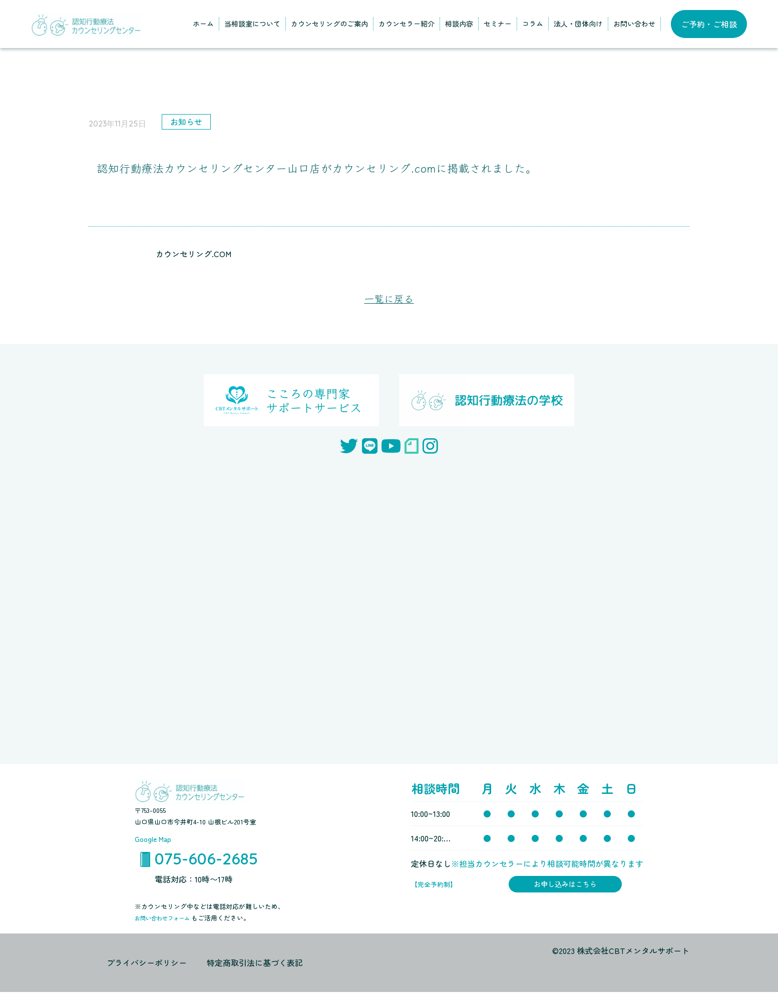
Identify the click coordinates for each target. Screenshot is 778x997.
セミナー (498, 24)
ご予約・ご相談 (709, 24)
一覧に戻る (389, 299)
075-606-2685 (206, 862)
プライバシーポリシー (147, 967)
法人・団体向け (578, 24)
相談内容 (459, 24)
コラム (532, 24)
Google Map (155, 840)
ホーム (203, 24)
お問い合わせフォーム (168, 922)
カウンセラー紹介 (406, 24)
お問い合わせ (634, 24)
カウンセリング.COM (193, 254)
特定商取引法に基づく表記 (255, 967)
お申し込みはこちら (565, 887)
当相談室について (252, 24)
